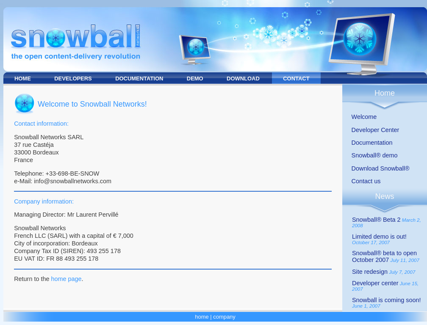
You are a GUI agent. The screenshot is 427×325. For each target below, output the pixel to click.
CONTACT (296, 78)
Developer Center (375, 130)
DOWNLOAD (243, 78)
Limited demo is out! (379, 236)
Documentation (372, 142)
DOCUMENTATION (139, 78)
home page (66, 278)
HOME (22, 78)
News (384, 196)
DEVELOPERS (73, 78)
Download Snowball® (381, 168)
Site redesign (370, 271)
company (224, 317)
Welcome (364, 116)
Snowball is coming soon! (386, 300)
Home (384, 93)
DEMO (195, 78)
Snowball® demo (375, 155)
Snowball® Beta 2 (376, 219)
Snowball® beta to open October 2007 (384, 256)
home (201, 317)
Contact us (366, 181)
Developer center (375, 283)
